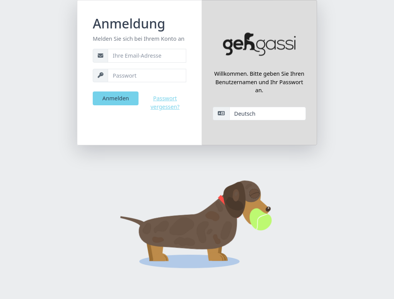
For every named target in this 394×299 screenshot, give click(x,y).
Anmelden (115, 98)
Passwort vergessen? (164, 102)
